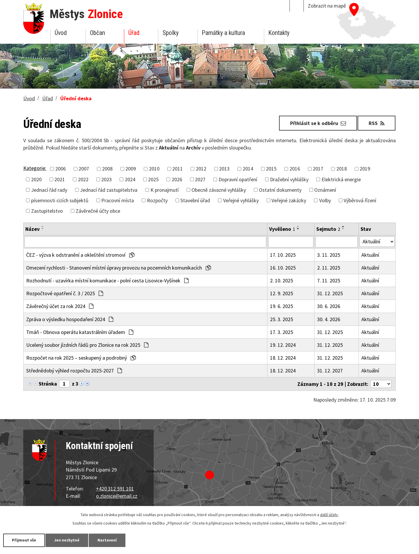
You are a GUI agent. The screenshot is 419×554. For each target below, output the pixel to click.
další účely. (329, 514)
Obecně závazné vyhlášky (218, 190)
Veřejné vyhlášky (241, 200)
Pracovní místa (117, 200)
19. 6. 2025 (281, 306)
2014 (248, 168)
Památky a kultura (223, 32)
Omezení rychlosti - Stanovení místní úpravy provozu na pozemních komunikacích (118, 267)
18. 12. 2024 (283, 357)
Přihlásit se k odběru (318, 123)
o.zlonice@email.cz (116, 496)
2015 (271, 168)
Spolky (171, 32)
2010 (154, 168)
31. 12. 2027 (330, 370)
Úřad (133, 32)
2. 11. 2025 (328, 267)
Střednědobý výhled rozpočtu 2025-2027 (74, 370)
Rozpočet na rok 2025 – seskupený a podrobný (81, 357)
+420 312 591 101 (115, 488)
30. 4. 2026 (328, 319)
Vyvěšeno (282, 229)
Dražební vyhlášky (289, 179)
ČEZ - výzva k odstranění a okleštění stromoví (80, 255)
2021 (59, 179)
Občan (97, 32)
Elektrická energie (341, 179)
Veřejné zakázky (288, 200)
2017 (318, 168)
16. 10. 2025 (283, 267)
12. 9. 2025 (281, 293)
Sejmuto (328, 229)
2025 (153, 179)
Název (32, 229)
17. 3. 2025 (281, 332)
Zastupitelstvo (47, 210)
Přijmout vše (24, 540)
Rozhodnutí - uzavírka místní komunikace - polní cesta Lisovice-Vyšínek (107, 280)
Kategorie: (34, 168)
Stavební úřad (195, 200)
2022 (83, 179)
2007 (84, 168)
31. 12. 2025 (330, 293)
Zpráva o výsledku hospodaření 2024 (69, 319)
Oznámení (325, 190)
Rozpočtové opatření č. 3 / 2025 (64, 293)
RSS (376, 123)
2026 (177, 179)
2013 (224, 168)
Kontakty (279, 32)
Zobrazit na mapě (327, 5)
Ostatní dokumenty (280, 190)
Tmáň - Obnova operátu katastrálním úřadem (79, 332)
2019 (365, 168)
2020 (36, 179)
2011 (177, 168)
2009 (130, 168)
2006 (60, 168)
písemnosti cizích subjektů (59, 200)
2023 (106, 179)
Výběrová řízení (360, 200)
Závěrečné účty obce (98, 210)
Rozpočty (157, 200)
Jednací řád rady (49, 190)
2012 (201, 168)
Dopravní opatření (238, 179)
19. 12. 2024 (283, 345)
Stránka (48, 383)
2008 (107, 168)
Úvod (61, 32)
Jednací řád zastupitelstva (108, 190)
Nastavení (107, 540)
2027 (200, 179)
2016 (295, 168)
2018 (341, 168)
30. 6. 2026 (328, 306)
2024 (130, 179)
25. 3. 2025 (281, 319)
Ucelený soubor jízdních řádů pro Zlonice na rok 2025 (87, 345)
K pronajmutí (164, 190)
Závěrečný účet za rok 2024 (59, 306)
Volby (325, 200)
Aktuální (370, 255)
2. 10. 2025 (281, 280)
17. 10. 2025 (283, 255)
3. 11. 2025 (328, 255)
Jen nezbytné (67, 540)
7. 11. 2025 (328, 280)
